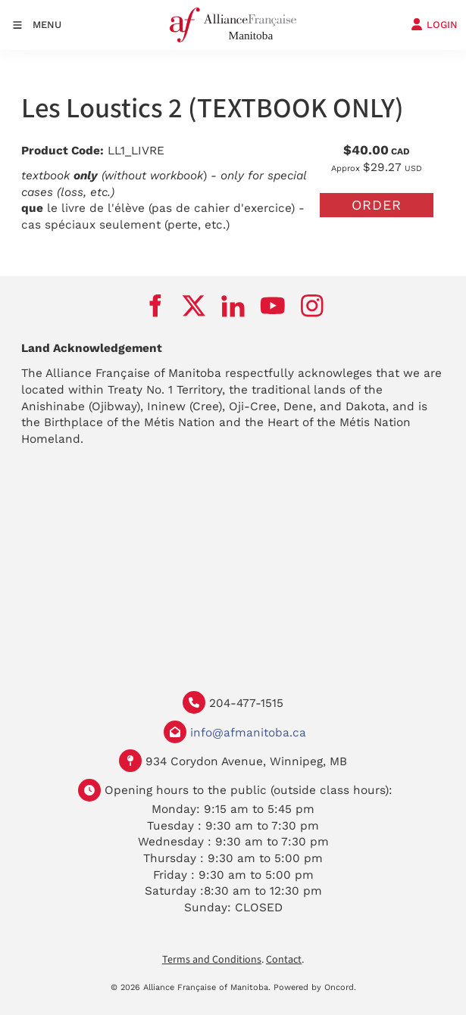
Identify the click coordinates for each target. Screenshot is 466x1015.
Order (377, 205)
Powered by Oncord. (315, 987)
